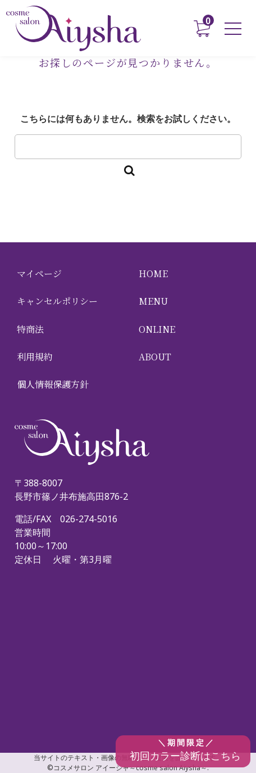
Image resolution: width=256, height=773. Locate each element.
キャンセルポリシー (57, 301)
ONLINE (157, 329)
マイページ (39, 273)
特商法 (30, 329)
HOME (153, 273)
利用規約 (35, 356)
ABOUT (155, 356)
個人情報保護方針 (53, 384)
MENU (153, 301)
